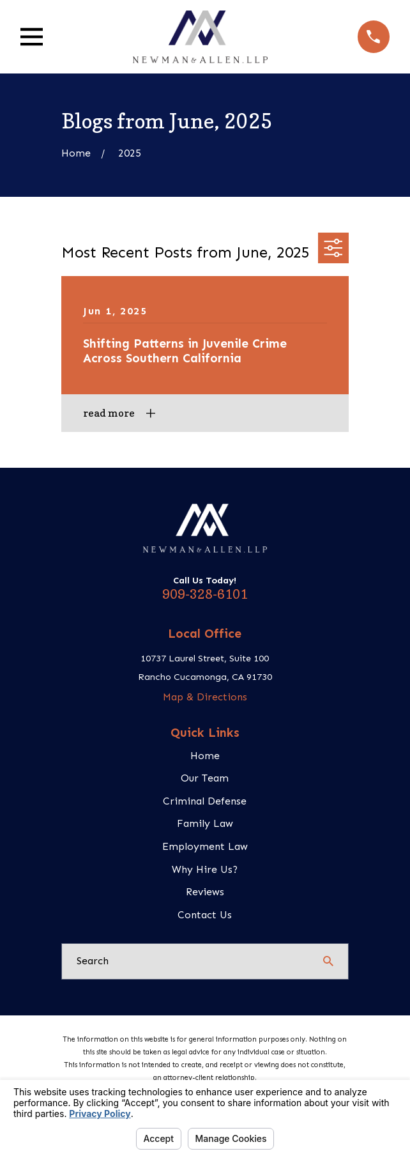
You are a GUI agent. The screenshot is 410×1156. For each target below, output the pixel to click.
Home (205, 756)
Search (93, 961)
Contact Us (205, 915)
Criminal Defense (205, 801)
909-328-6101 (205, 594)
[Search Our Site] (328, 961)
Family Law (205, 823)
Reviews (205, 892)
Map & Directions (205, 697)
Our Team (205, 778)
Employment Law (205, 846)
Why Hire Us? (205, 869)
